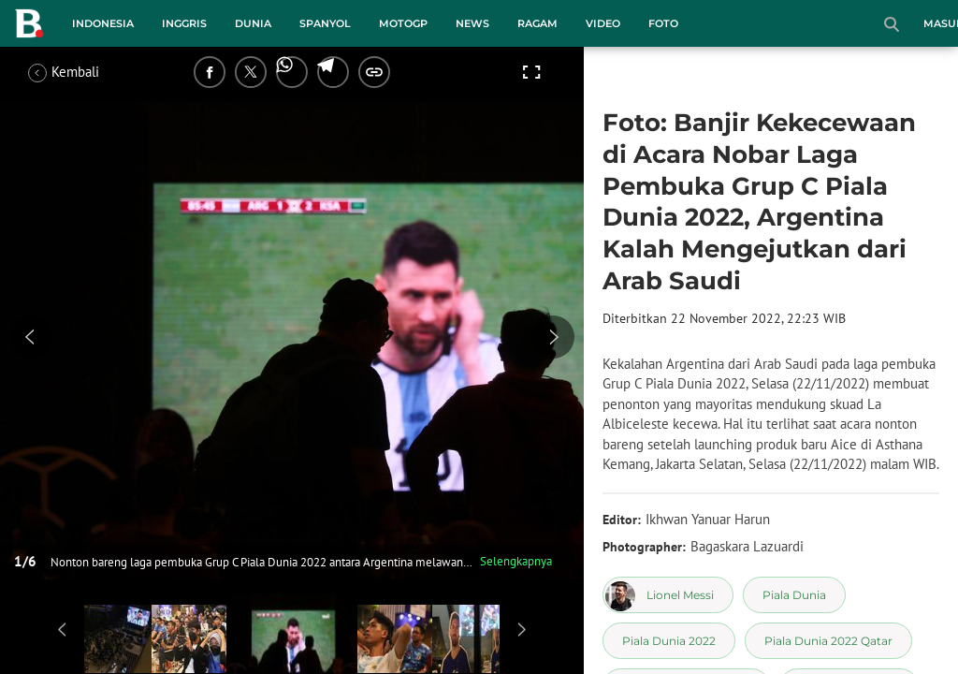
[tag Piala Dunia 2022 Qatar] (828, 641)
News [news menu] (472, 23)
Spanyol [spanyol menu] (325, 23)
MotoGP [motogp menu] (403, 23)
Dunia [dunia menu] (253, 23)
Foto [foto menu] (663, 23)
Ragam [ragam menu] (537, 23)
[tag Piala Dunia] (794, 595)
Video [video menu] (603, 23)
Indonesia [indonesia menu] (103, 23)
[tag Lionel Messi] (667, 595)
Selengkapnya (516, 561)
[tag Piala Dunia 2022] (668, 641)
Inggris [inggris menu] (184, 23)
